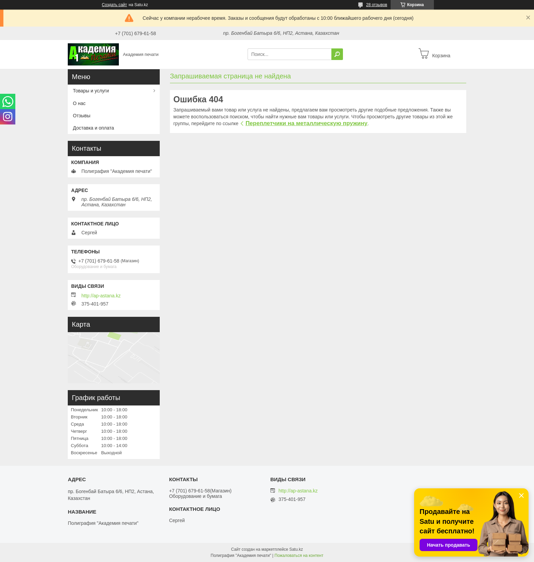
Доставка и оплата (93, 128)
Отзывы (81, 115)
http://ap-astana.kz (101, 295)
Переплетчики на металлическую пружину (306, 123)
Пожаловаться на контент (298, 555)
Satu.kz (296, 549)
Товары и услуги (91, 90)
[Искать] (337, 54)
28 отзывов (376, 4)
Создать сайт (114, 4)
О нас (79, 103)
